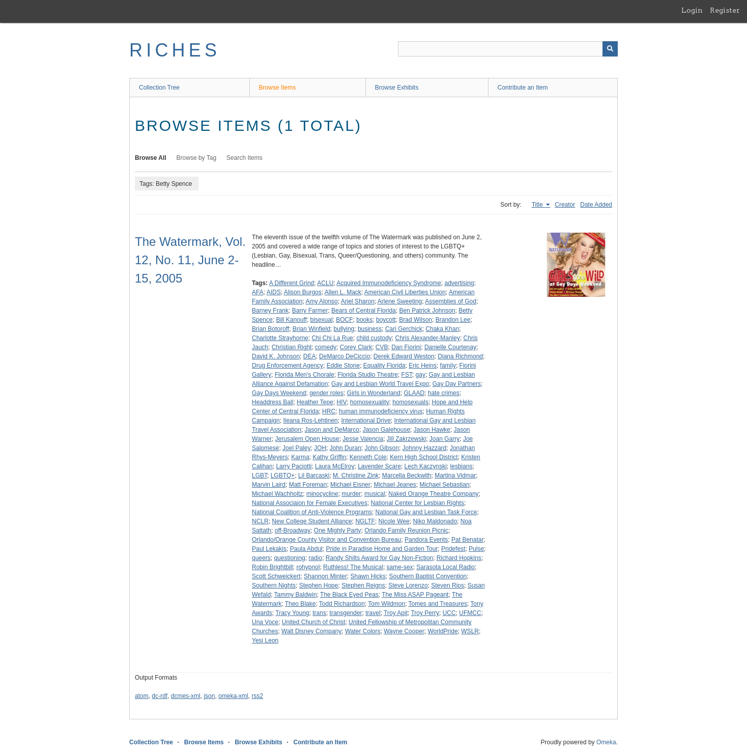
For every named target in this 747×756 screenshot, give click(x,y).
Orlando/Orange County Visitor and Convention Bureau (326, 539)
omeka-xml (233, 695)
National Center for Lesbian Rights (417, 503)
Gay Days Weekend (279, 393)
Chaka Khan (442, 328)
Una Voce (265, 622)
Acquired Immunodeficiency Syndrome (388, 283)
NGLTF (365, 521)
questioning (289, 558)
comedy (325, 347)
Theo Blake (300, 603)
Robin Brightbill (272, 567)
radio (315, 558)
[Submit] (610, 49)
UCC (449, 613)
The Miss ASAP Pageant (415, 594)
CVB (382, 347)
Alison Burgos (303, 292)
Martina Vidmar (455, 475)
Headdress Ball (272, 402)
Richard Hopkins (459, 558)
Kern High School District (423, 457)
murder (351, 493)
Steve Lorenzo (407, 585)
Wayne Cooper (404, 631)
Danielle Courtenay (450, 347)
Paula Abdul (306, 548)
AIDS (274, 292)
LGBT (259, 475)
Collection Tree (159, 87)
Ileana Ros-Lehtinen (310, 420)
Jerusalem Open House (307, 438)
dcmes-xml (185, 695)
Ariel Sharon (358, 301)
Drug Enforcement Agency (287, 365)
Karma (300, 457)
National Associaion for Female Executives (309, 503)
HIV (342, 402)
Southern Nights (274, 585)
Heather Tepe (315, 402)
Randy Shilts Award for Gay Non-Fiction (379, 558)
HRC (328, 411)
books (364, 319)
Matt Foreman (308, 484)
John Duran (345, 448)
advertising (459, 283)
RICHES (174, 50)
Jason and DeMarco (332, 429)
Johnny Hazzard (425, 448)
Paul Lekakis (269, 548)
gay (420, 374)
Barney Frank (270, 310)
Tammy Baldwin (295, 594)
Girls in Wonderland (373, 393)
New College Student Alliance (312, 521)
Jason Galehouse (386, 429)
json (209, 695)
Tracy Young (292, 613)
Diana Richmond (460, 356)
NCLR (260, 521)
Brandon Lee (453, 319)
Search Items (244, 157)
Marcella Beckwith (407, 475)
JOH (320, 448)
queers (261, 558)
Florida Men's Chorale (304, 374)
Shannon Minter (325, 576)
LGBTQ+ (283, 475)
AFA (258, 292)
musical (374, 493)
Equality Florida (384, 365)
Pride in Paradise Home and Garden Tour (382, 548)
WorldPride (442, 631)
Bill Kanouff (291, 319)
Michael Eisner (350, 484)
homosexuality (369, 402)
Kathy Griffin (329, 457)
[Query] (508, 49)
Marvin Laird (268, 484)
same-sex (400, 567)
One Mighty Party (337, 530)
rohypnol (308, 567)
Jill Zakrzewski (406, 438)
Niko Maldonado (435, 521)
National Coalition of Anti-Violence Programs (312, 512)
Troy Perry (425, 613)
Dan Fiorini (406, 347)
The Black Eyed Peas (349, 594)
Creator (565, 204)
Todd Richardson (342, 603)
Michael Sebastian (445, 484)
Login (692, 10)
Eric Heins (423, 365)
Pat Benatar (467, 539)
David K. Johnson (276, 356)
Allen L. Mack (343, 292)
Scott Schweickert (276, 576)
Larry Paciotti (293, 466)
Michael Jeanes (395, 484)
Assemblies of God (450, 301)
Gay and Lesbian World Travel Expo (380, 383)
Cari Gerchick (403, 328)
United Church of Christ (314, 622)
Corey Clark (356, 347)
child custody (373, 338)
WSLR (470, 631)
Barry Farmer (310, 310)
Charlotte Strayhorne (280, 338)
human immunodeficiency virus (381, 411)
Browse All (150, 157)
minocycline (322, 493)
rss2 (257, 695)
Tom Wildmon (386, 603)
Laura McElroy (334, 466)
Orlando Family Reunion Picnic (406, 530)
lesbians (461, 466)
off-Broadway (292, 530)
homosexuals (410, 402)
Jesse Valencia (362, 438)
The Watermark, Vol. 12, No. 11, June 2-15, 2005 (190, 260)
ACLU (325, 283)
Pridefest (453, 548)
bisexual (321, 319)
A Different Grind (291, 283)
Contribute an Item (523, 87)
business (370, 328)
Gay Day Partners (457, 383)
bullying (344, 328)
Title (538, 204)
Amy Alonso (321, 301)
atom (142, 695)
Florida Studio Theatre (367, 374)
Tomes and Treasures (438, 603)
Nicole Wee (394, 521)
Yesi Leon (265, 640)
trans (319, 613)
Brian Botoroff (270, 328)
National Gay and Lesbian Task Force (426, 512)
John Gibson (381, 448)
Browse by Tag (197, 157)
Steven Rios (447, 585)
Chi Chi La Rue (332, 338)
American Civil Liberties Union (405, 292)
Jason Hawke (432, 429)
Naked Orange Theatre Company (433, 493)
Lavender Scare (379, 466)
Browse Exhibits (396, 87)
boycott (386, 319)
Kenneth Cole (368, 457)
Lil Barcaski (313, 475)
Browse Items (277, 87)
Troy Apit (396, 613)
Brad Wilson (415, 319)
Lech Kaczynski (426, 466)
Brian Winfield (311, 328)
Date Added (596, 204)
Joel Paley (296, 448)
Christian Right (292, 347)
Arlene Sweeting (400, 301)
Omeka (606, 742)
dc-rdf (159, 695)
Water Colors (363, 631)
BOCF (344, 319)
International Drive (365, 420)
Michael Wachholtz (277, 493)
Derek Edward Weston (404, 356)
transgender (346, 613)
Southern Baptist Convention (428, 576)
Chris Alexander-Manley (427, 338)
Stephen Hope (318, 585)
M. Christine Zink (356, 475)
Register (725, 10)
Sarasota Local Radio (445, 567)
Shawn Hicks (367, 576)
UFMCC (470, 613)
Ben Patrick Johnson (427, 310)
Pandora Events (426, 539)
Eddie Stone (343, 365)
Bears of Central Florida (363, 310)
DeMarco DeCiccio (344, 356)
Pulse (476, 548)
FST (406, 374)
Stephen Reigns (363, 585)
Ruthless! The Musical (353, 567)
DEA (309, 356)
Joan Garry (444, 438)
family (448, 365)
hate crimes (443, 393)
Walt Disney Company (311, 631)
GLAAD (414, 393)
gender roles (326, 393)
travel (372, 613)
